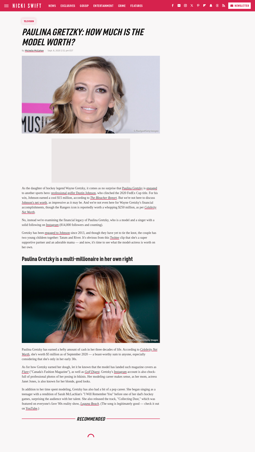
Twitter (114, 237)
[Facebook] (172, 6)
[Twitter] (192, 6)
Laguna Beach (89, 403)
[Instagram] (185, 6)
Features (136, 6)
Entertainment (103, 6)
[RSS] (223, 6)
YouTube (31, 408)
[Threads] (217, 6)
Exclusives (68, 6)
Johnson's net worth (34, 202)
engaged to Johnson (57, 233)
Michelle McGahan (34, 50)
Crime (122, 6)
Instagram (52, 225)
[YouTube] (179, 6)
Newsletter (239, 5)
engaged (151, 188)
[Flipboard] (204, 6)
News (52, 6)
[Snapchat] (211, 6)
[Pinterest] (198, 6)
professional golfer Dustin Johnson (73, 193)
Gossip (84, 6)
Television (29, 21)
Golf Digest (92, 372)
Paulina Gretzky (132, 188)
